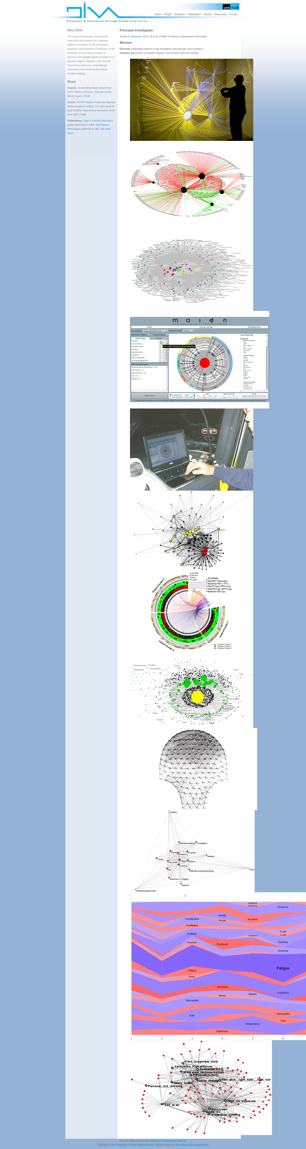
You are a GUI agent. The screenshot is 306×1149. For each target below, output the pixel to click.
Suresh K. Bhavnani (130, 36)
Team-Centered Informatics (98, 120)
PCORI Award (85, 102)
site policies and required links (192, 1144)
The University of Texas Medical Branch (132, 1144)
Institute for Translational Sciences (168, 1140)
